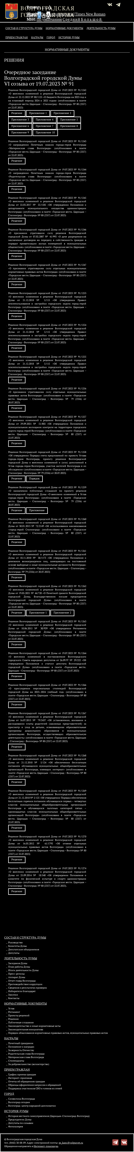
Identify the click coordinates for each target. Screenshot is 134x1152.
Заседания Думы (17, 963)
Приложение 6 (20, 126)
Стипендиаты (16, 1060)
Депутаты (13, 953)
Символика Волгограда (21, 1098)
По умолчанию (53, 14)
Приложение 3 (20, 119)
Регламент (14, 1012)
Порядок (34, 478)
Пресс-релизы (16, 973)
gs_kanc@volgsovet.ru (71, 1142)
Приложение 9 (20, 132)
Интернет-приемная (20, 1078)
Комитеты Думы (17, 946)
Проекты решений (18, 1015)
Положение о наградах (21, 1046)
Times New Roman (90, 14)
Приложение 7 (44, 126)
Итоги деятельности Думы (23, 970)
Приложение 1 (38, 113)
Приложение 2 (62, 113)
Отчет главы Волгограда (22, 980)
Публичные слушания (21, 1022)
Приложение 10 (45, 132)
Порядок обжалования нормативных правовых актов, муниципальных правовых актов (58, 1032)
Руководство (15, 942)
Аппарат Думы (16, 977)
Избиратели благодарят (22, 991)
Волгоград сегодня (19, 1102)
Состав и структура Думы (23, 28)
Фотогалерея (15, 1126)
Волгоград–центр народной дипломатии (32, 1105)
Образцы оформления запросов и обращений (34, 1085)
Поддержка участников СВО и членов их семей (35, 1088)
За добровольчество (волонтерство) (28, 1064)
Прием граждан (16, 37)
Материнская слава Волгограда (26, 1057)
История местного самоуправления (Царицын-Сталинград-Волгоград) (49, 1116)
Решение (16, 113)
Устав (11, 1008)
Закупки (13, 994)
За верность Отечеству (21, 1050)
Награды (37, 37)
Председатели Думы (19, 1119)
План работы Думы (19, 966)
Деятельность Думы (101, 28)
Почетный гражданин (20, 1043)
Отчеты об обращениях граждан (26, 1081)
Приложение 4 (44, 119)
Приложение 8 (69, 126)
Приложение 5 (69, 119)
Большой (91, 19)
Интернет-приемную (46, 1146)
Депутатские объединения (23, 949)
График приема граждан (22, 1074)
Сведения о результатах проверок (27, 987)
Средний (71, 19)
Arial (71, 14)
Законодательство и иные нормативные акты (34, 1026)
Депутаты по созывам (20, 1123)
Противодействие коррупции (25, 984)
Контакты (13, 998)
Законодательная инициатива (25, 1029)
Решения (13, 1019)
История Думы (69, 37)
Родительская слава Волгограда (26, 1053)
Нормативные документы (64, 28)
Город (51, 37)
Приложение (37, 510)
